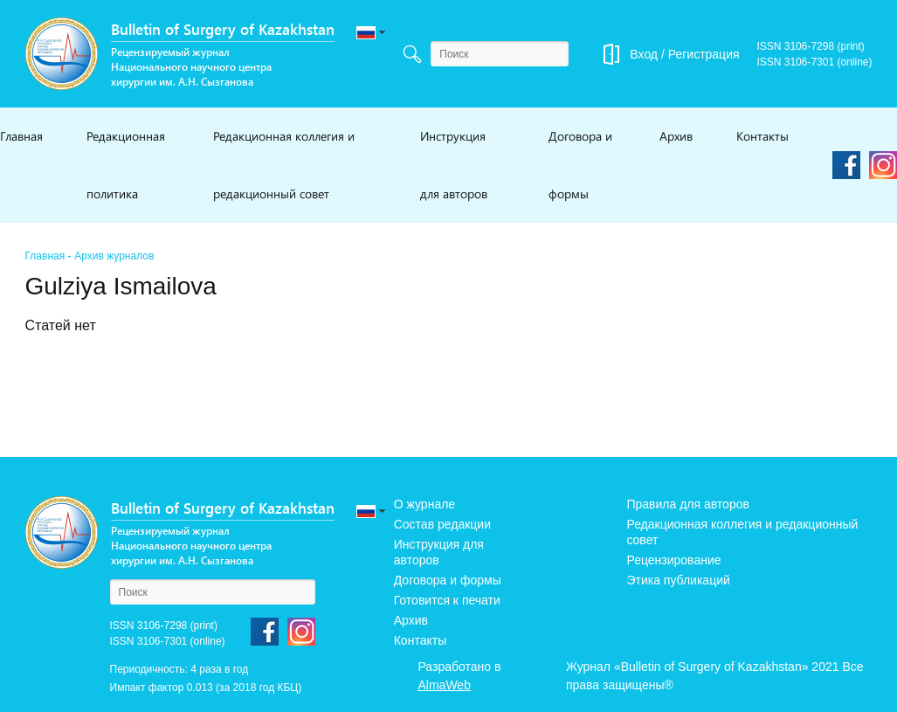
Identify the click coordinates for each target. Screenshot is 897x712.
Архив (676, 136)
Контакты (762, 136)
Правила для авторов (687, 504)
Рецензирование (673, 560)
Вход (644, 54)
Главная (21, 136)
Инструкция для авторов (453, 165)
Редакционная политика (125, 165)
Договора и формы (580, 165)
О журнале (424, 504)
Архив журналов (114, 256)
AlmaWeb (444, 685)
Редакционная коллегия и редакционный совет (284, 165)
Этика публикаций (677, 580)
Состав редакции (442, 524)
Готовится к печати (447, 600)
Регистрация (704, 54)
